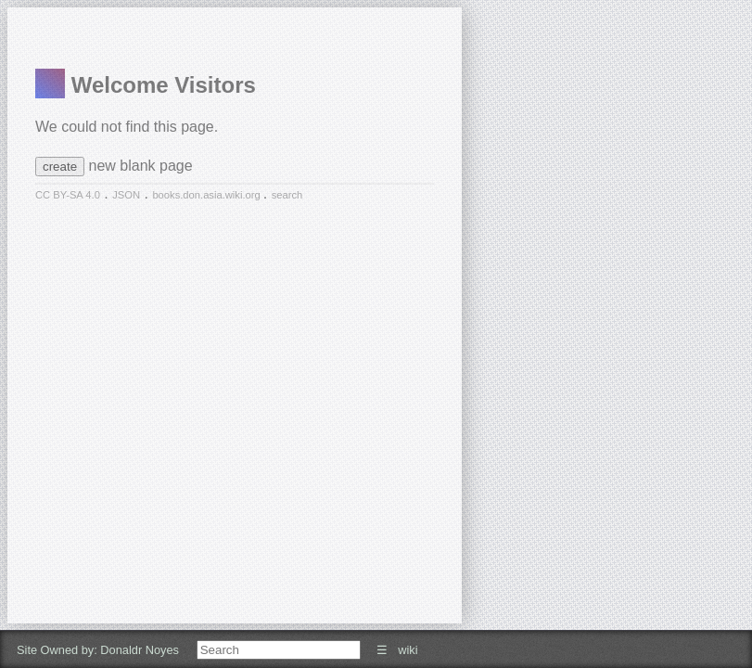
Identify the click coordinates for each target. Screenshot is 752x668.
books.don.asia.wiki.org (207, 194)
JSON (126, 194)
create (60, 166)
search (287, 194)
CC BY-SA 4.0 (67, 194)
